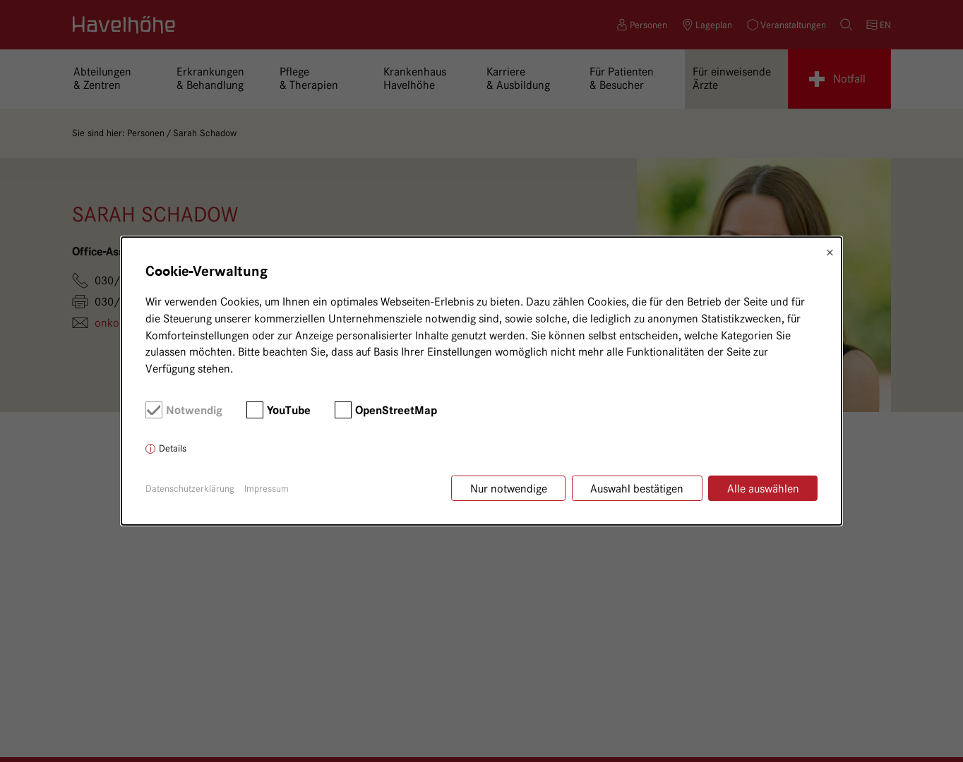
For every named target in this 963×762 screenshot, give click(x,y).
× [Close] (830, 252)
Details (172, 448)
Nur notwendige (508, 488)
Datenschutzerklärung (189, 488)
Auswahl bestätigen (636, 488)
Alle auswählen (763, 488)
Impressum (266, 488)
